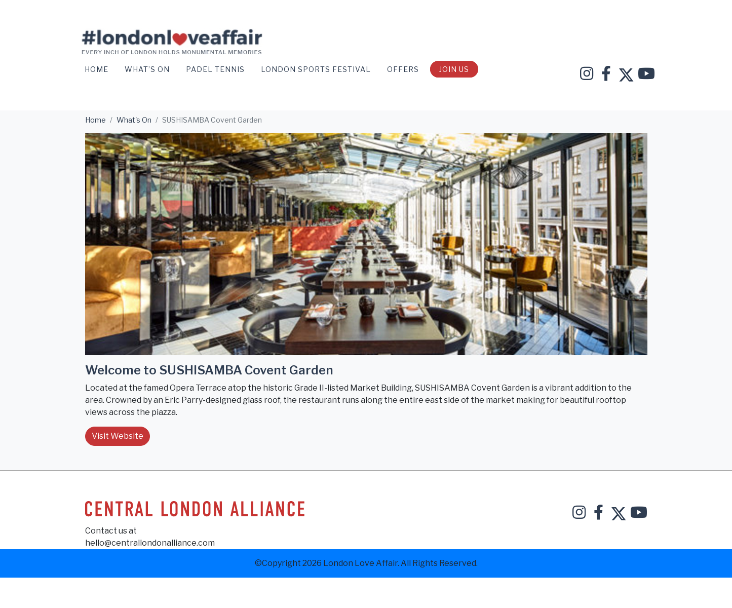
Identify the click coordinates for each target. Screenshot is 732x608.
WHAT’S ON (148, 69)
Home (97, 69)
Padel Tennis (216, 69)
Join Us (454, 69)
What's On (134, 120)
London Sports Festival (317, 69)
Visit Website (117, 436)
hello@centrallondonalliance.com (150, 543)
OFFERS (404, 69)
